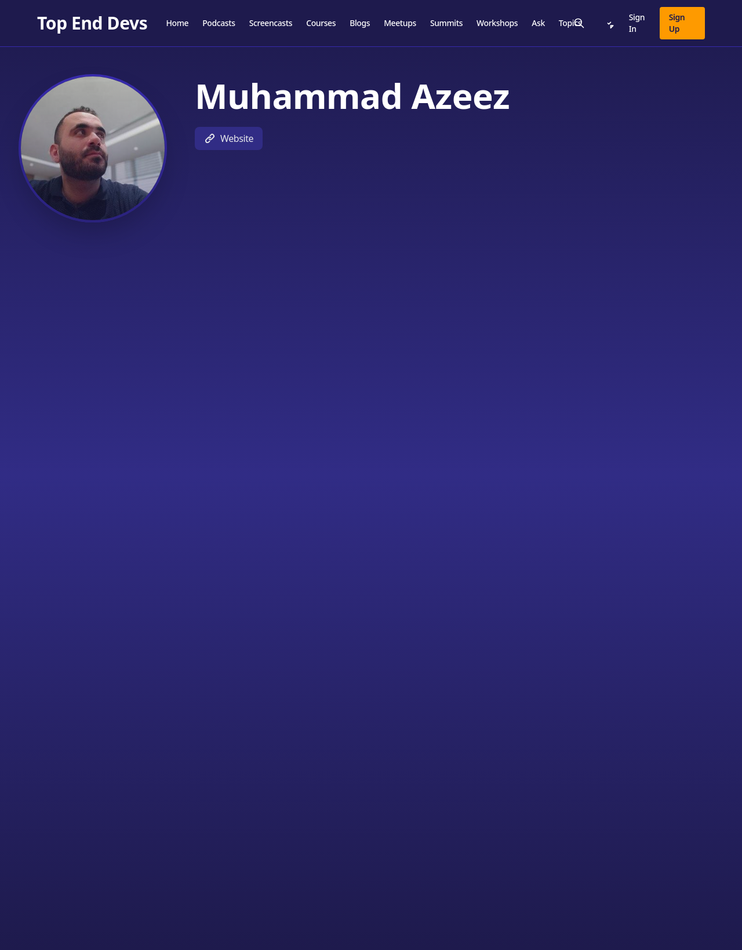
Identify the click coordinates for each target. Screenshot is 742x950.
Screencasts (271, 22)
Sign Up (677, 23)
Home (177, 22)
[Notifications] (609, 23)
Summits (446, 22)
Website (228, 138)
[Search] (579, 23)
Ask (538, 22)
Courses (321, 22)
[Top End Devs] (92, 23)
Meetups (400, 22)
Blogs (360, 22)
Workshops (497, 22)
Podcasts (218, 22)
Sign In (637, 23)
